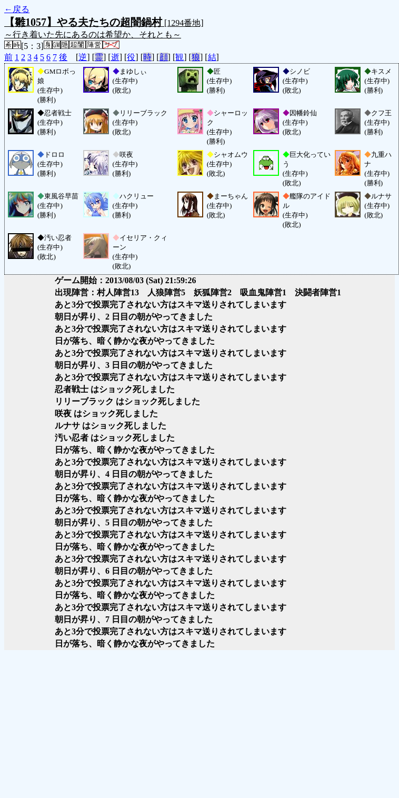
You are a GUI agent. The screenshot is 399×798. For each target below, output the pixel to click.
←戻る (16, 9)
